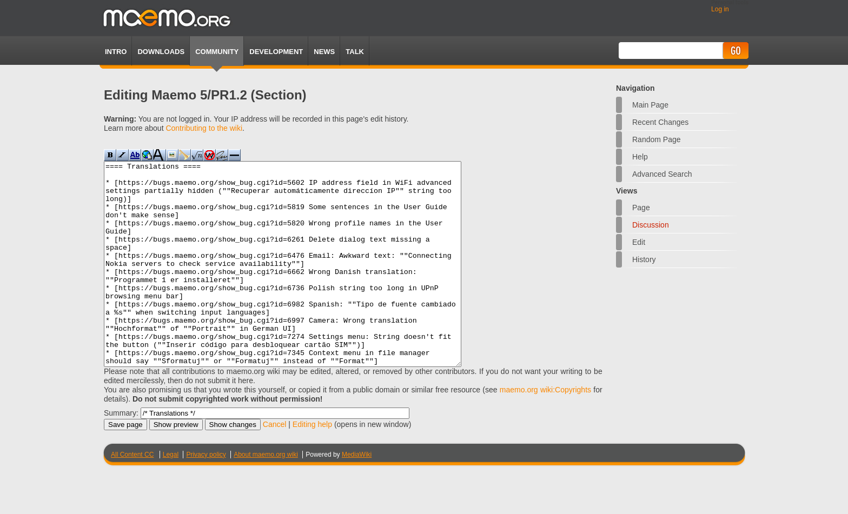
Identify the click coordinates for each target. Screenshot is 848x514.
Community (217, 52)
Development (276, 52)
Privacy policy (206, 495)
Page (641, 207)
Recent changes (660, 122)
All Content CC (132, 495)
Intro (116, 52)
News (324, 52)
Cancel (275, 464)
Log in (720, 9)
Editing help (312, 464)
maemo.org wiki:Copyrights (545, 430)
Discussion (650, 225)
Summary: (121, 453)
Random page (656, 139)
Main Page (650, 105)
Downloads (160, 52)
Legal (170, 495)
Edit (638, 242)
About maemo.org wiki (266, 495)
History (644, 259)
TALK (355, 52)
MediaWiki (357, 495)
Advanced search (662, 174)
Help (640, 156)
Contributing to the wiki (203, 128)
